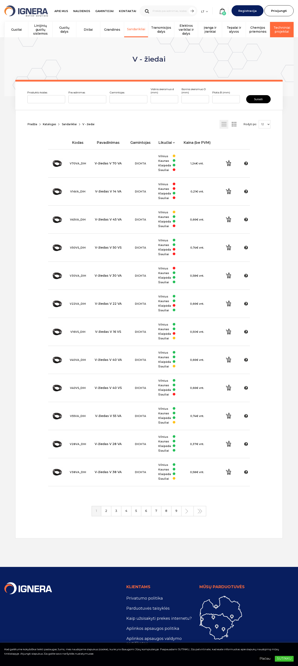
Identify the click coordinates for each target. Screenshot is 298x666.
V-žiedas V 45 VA (108, 219)
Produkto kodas (37, 92)
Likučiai (165, 143)
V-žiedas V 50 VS (108, 247)
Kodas (78, 143)
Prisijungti (279, 10)
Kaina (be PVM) (197, 143)
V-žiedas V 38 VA (108, 472)
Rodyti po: (250, 124)
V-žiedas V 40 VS (108, 388)
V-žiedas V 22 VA (108, 304)
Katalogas (49, 124)
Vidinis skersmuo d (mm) (162, 90)
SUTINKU (284, 659)
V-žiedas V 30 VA (108, 276)
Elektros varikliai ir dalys (186, 30)
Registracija (247, 10)
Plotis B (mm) (221, 92)
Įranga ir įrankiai (210, 30)
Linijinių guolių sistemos (40, 30)
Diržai (88, 30)
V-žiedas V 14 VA (108, 191)
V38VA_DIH (78, 472)
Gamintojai (104, 11)
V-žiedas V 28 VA (108, 444)
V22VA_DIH (78, 303)
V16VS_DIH (77, 331)
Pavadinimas (76, 92)
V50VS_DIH (78, 247)
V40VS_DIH (78, 388)
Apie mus (61, 11)
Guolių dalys (64, 30)
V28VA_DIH (78, 444)
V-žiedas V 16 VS (108, 332)
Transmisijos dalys (161, 30)
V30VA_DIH (78, 275)
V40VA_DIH (78, 359)
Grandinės (112, 30)
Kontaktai (127, 11)
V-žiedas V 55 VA (108, 416)
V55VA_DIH (78, 416)
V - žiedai (88, 124)
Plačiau (265, 659)
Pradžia (32, 124)
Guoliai (16, 30)
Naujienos (81, 11)
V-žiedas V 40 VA (108, 360)
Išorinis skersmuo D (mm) (193, 90)
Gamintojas (117, 92)
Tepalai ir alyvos (234, 30)
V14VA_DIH (77, 191)
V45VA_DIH (78, 219)
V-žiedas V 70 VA (108, 163)
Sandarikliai (136, 29)
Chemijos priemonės (258, 30)
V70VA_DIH (78, 163)
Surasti (258, 99)
